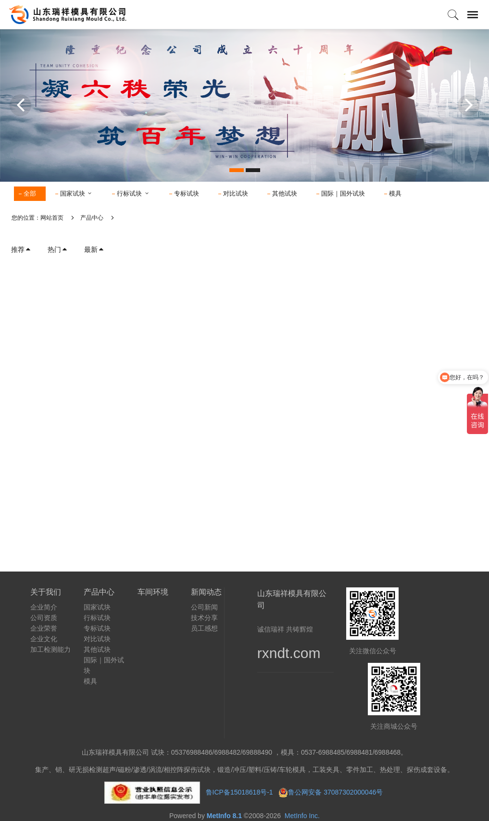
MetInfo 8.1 (224, 816)
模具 (395, 193)
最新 (94, 249)
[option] (244, 105)
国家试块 (76, 193)
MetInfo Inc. (302, 816)
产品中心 (91, 217)
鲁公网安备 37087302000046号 (336, 792)
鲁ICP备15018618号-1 (239, 792)
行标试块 (133, 193)
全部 (30, 193)
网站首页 (51, 217)
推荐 (21, 249)
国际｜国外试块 (343, 193)
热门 (58, 249)
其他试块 (284, 193)
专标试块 (186, 193)
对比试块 (235, 193)
